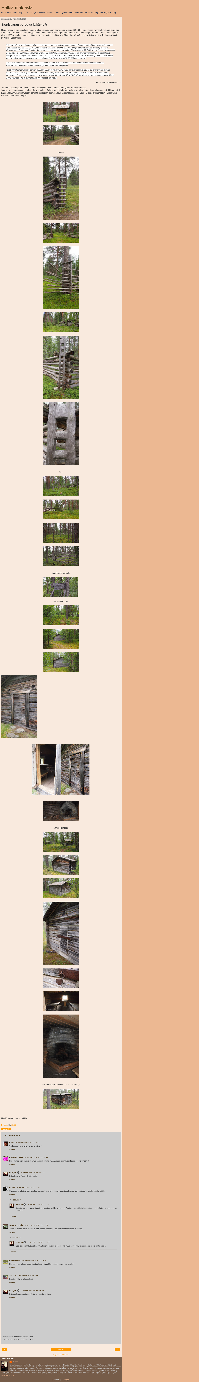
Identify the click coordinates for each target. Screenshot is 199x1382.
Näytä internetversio (61, 1355)
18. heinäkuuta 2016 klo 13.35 (27, 1142)
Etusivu (60, 1350)
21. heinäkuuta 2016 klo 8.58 (38, 1242)
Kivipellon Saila (16, 1157)
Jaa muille (6, 1129)
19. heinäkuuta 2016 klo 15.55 (39, 1204)
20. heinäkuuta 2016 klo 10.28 (34, 1260)
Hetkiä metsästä (17, 7)
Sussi (11, 1275)
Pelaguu (12, 1172)
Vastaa (12, 1149)
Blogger (66, 1380)
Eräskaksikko (15, 1260)
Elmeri (12, 1187)
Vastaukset (16, 1200)
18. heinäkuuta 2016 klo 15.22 (32, 1172)
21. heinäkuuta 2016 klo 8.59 (32, 1291)
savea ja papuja (16, 1225)
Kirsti (11, 1142)
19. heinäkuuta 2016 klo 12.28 (28, 1187)
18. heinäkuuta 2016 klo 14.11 (35, 1157)
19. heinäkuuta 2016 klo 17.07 (35, 1225)
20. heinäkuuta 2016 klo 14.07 (27, 1275)
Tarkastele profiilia (7, 1375)
